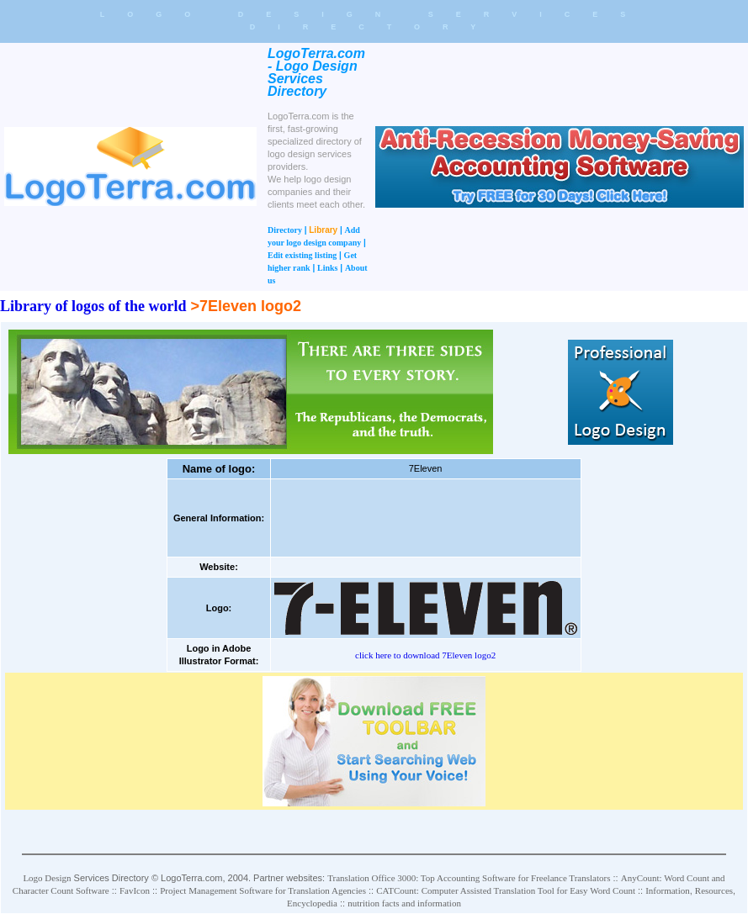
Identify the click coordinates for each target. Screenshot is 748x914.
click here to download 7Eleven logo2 (425, 655)
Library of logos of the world (93, 306)
